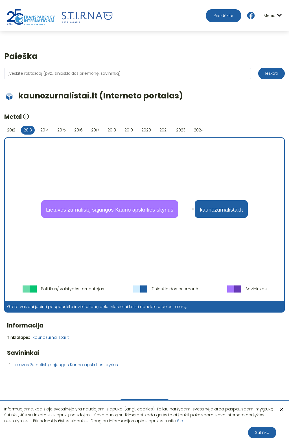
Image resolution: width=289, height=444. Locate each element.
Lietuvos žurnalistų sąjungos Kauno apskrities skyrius (65, 365)
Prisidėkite (223, 15)
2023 (180, 130)
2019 (128, 130)
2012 (11, 130)
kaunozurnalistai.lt (51, 337)
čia (180, 421)
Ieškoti (271, 73)
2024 (198, 130)
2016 (78, 130)
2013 (28, 130)
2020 (146, 130)
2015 (61, 130)
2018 (112, 130)
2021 (163, 130)
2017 (95, 130)
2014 (44, 130)
